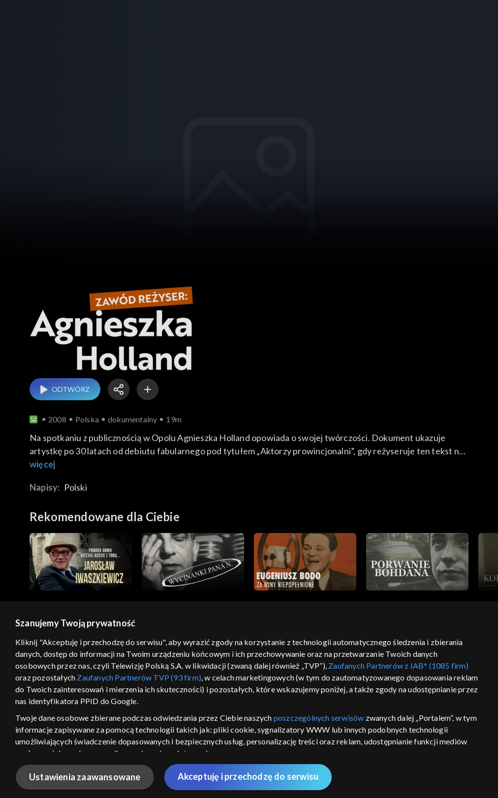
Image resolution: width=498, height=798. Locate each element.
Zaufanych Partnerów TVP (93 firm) (139, 677)
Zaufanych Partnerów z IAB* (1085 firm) (398, 665)
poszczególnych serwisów (319, 717)
